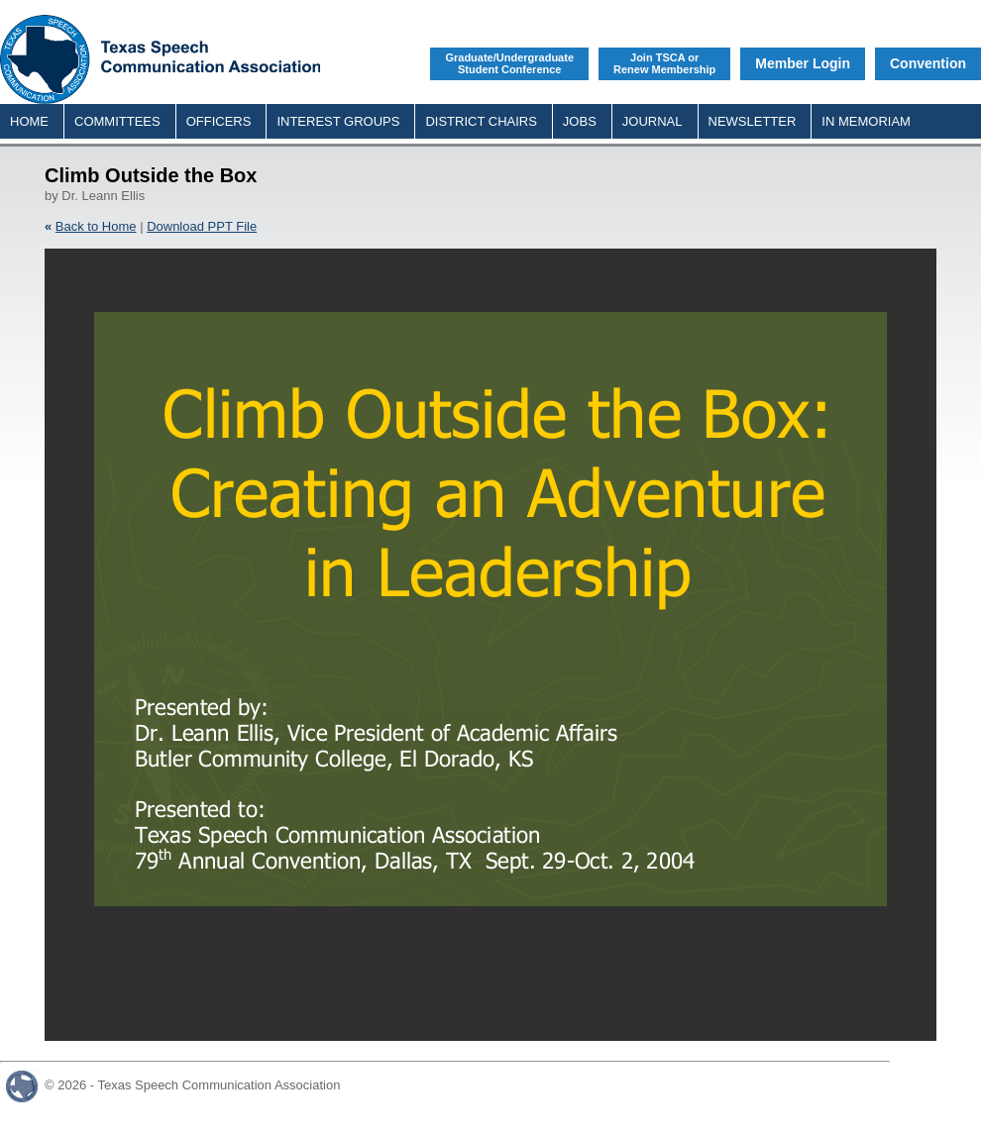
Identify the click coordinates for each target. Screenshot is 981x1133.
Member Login (802, 63)
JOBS (580, 121)
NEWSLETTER (752, 121)
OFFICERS (219, 121)
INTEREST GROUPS (337, 121)
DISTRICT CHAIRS (480, 121)
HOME (29, 121)
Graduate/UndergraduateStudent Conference (509, 63)
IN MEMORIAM (866, 121)
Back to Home (96, 226)
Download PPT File (202, 226)
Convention (928, 63)
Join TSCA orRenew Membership (664, 63)
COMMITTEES (117, 121)
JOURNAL (652, 121)
